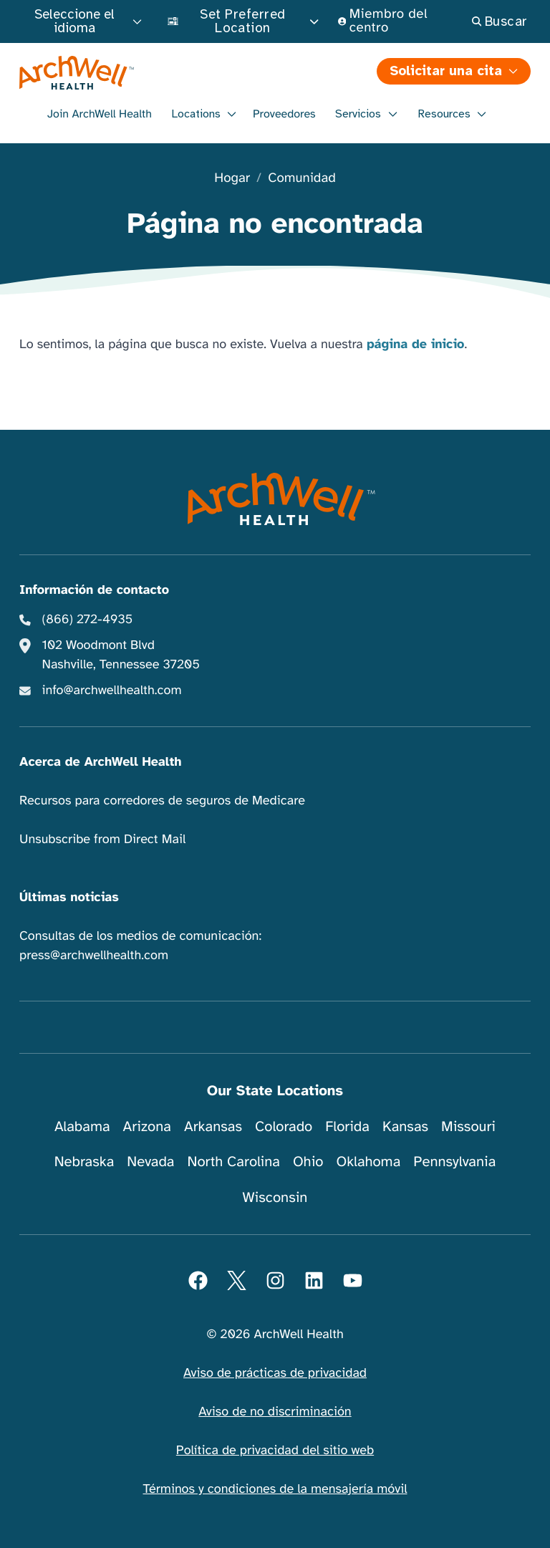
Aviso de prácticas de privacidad (275, 1373)
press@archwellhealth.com (93, 955)
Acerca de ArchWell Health (100, 762)
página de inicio (416, 344)
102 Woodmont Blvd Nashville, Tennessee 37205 (121, 655)
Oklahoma (368, 1161)
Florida (347, 1126)
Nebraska (84, 1161)
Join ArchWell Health (99, 114)
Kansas (405, 1126)
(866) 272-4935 (87, 620)
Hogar (232, 179)
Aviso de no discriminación (274, 1412)
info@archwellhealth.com (112, 690)
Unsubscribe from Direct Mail (102, 839)
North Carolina (233, 1161)
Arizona (147, 1126)
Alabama (82, 1126)
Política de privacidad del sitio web (275, 1450)
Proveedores (284, 114)
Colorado (283, 1126)
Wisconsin (275, 1197)
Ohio (308, 1161)
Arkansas (213, 1126)
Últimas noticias (69, 897)
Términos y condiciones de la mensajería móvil (275, 1489)
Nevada (150, 1161)
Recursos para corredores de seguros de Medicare (162, 801)
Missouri (468, 1126)
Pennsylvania (454, 1161)
